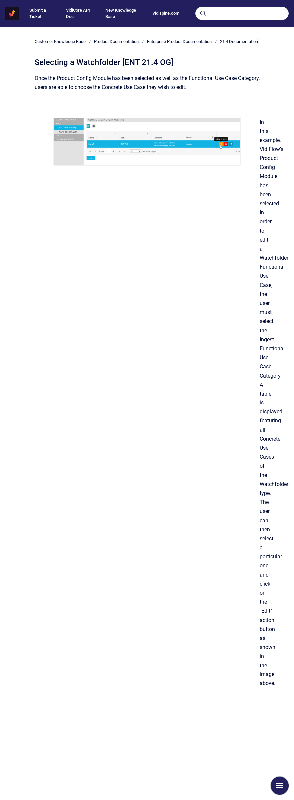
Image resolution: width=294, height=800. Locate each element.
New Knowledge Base (120, 13)
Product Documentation (116, 41)
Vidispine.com (165, 13)
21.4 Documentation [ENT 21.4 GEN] (253, 41)
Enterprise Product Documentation (179, 41)
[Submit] (203, 13)
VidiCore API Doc (78, 13)
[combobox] (242, 13)
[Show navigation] (280, 786)
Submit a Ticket (37, 13)
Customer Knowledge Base (60, 41)
